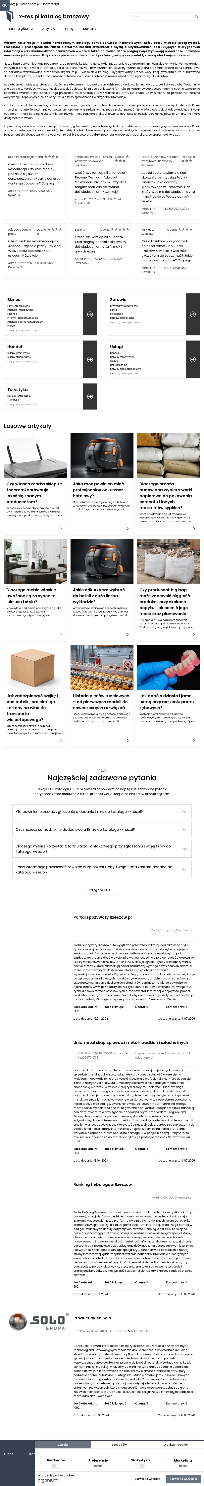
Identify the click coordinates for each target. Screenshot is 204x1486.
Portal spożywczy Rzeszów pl (103, 917)
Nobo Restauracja (20, 157)
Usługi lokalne (118, 365)
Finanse (12, 313)
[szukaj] (165, 16)
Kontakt (89, 28)
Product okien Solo (92, 1318)
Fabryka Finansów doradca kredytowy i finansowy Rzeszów (159, 161)
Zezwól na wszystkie (183, 1478)
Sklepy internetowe (18, 353)
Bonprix (80, 230)
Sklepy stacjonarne (19, 357)
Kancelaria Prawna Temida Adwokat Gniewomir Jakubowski (93, 161)
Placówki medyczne (122, 317)
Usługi (116, 346)
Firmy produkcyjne (18, 306)
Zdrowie (118, 299)
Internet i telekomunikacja (22, 317)
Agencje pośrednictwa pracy (25, 321)
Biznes (13, 299)
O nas (8, 1454)
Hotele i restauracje (18, 396)
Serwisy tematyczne (122, 357)
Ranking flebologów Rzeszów (103, 1184)
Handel (14, 346)
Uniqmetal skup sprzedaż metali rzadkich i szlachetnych (131, 1042)
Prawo (11, 325)
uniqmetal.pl (50, 4)
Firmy (69, 28)
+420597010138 (87, 1058)
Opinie (114, 361)
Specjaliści (117, 313)
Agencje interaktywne (20, 310)
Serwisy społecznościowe (125, 369)
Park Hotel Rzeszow (148, 232)
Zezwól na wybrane (147, 1478)
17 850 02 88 (139, 1331)
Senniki (114, 353)
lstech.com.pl (30, 4)
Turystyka (17, 389)
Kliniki (113, 310)
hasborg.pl (11, 4)
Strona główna (21, 28)
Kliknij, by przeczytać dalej (22, 330)
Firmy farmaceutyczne (124, 306)
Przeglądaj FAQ (102, 867)
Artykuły (48, 28)
